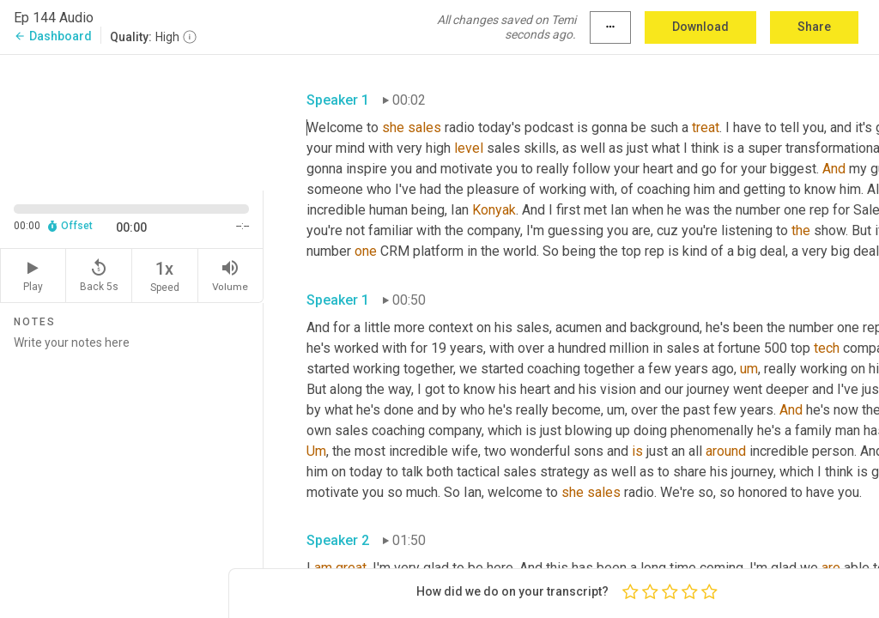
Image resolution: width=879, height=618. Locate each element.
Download (700, 26)
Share (814, 26)
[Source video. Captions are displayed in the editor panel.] (132, 121)
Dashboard (53, 36)
